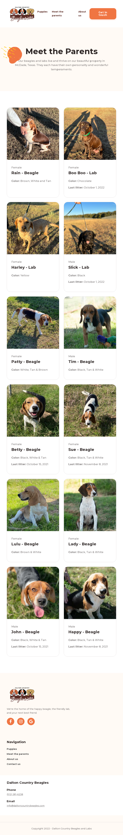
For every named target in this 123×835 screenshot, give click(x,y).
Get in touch (102, 13)
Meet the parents (57, 13)
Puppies (42, 11)
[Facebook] (10, 722)
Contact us (13, 764)
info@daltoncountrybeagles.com (26, 805)
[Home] (22, 14)
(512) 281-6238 (15, 794)
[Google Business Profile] (31, 722)
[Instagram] (21, 722)
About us (82, 13)
